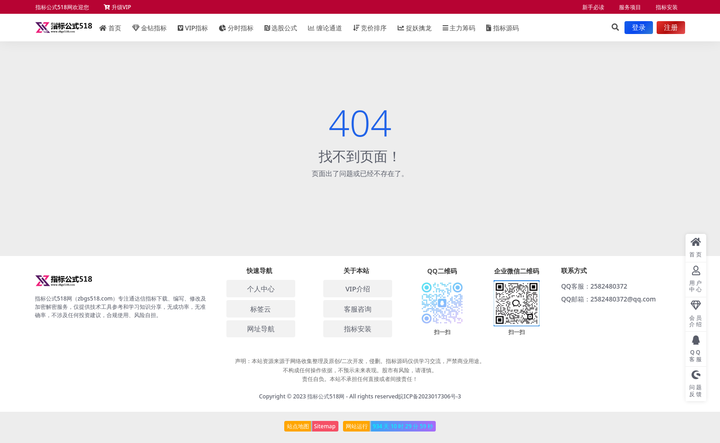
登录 (639, 27)
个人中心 (261, 288)
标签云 (260, 308)
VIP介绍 (357, 288)
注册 (671, 27)
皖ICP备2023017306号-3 (429, 396)
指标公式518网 (325, 396)
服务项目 (630, 7)
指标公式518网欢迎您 (62, 7)
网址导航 (261, 328)
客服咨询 (357, 308)
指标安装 (667, 7)
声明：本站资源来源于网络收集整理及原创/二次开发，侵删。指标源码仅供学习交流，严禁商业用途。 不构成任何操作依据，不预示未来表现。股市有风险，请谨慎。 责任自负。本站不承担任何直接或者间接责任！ (360, 369)
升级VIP (117, 7)
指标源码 (502, 27)
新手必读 (593, 7)
